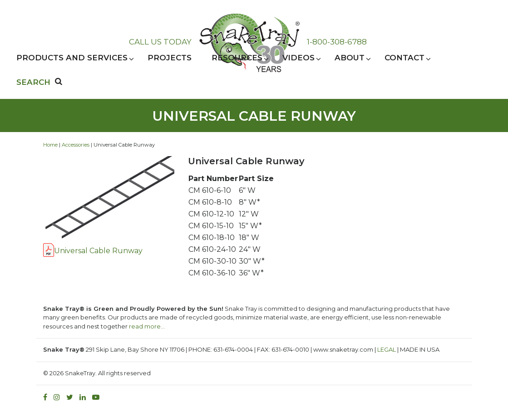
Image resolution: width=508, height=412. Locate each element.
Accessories (75, 145)
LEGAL (386, 349)
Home (50, 145)
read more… (147, 326)
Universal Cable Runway (98, 250)
